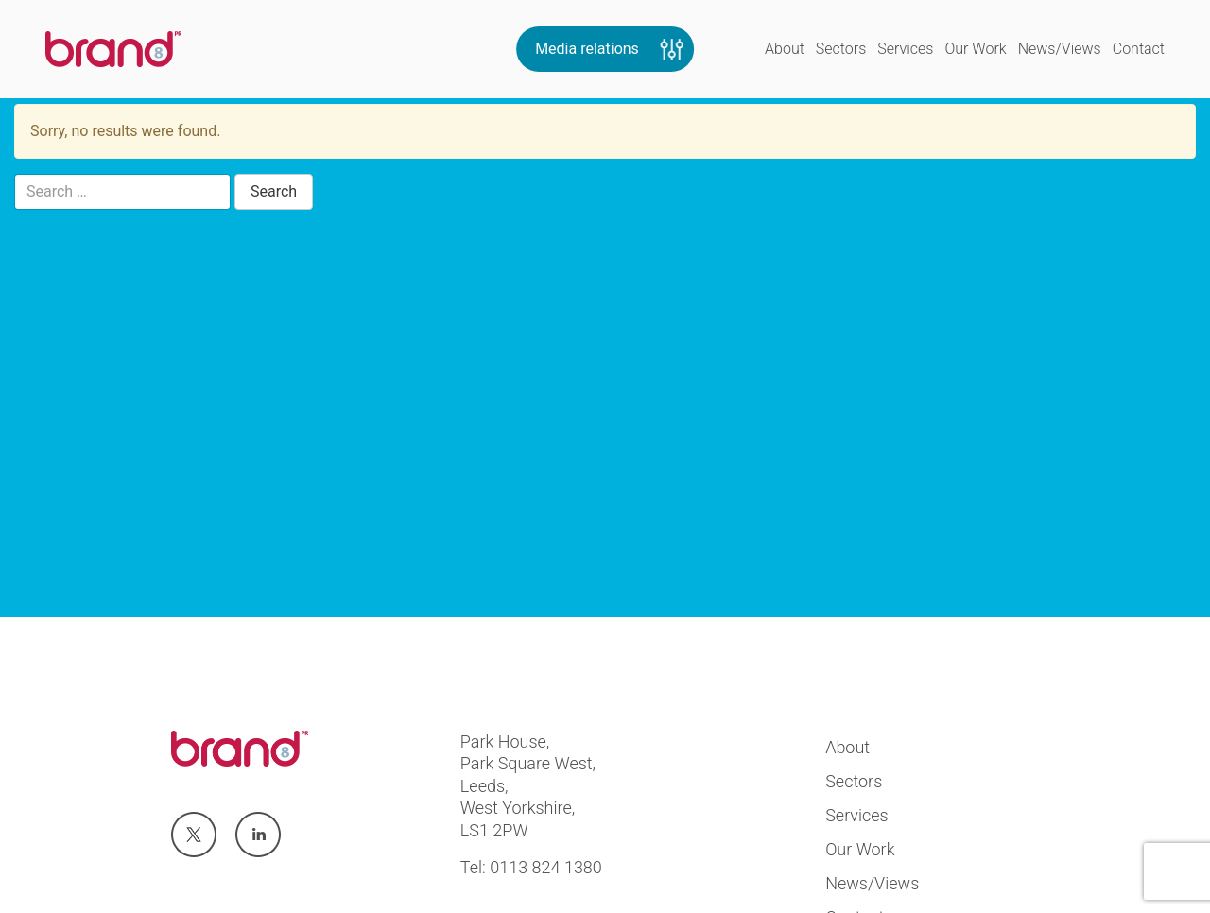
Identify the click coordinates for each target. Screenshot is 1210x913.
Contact (1139, 49)
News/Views (1059, 49)
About (784, 49)
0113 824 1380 (546, 867)
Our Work (975, 49)
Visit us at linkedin (258, 835)
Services (905, 49)
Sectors (841, 49)
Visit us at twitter (193, 835)
